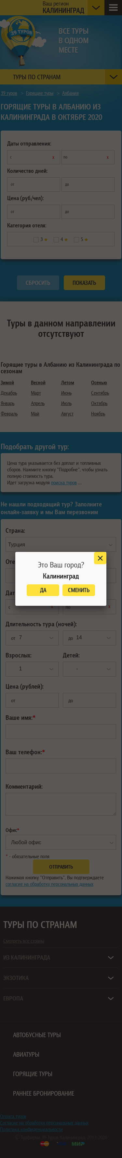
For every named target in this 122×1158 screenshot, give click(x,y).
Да (43, 590)
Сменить (79, 590)
